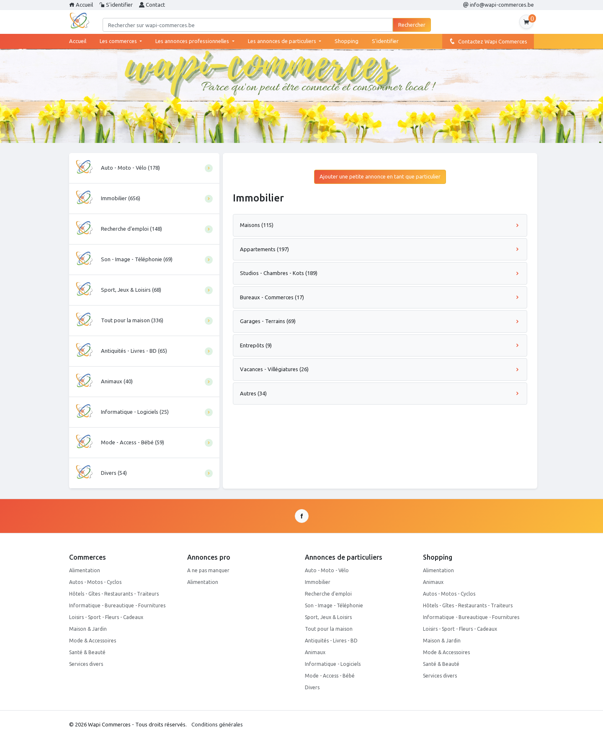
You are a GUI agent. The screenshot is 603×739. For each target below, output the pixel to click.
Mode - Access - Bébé (330, 675)
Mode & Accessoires (92, 640)
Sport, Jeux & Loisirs (328, 617)
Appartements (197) (380, 249)
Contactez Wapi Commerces (488, 41)
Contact (152, 5)
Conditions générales (217, 724)
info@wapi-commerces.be (498, 5)
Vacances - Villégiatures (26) (380, 369)
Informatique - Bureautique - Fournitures (117, 605)
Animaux (315, 652)
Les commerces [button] (119, 41)
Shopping (346, 41)
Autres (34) (380, 393)
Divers (312, 687)
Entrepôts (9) (380, 345)
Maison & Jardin (88, 629)
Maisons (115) (380, 225)
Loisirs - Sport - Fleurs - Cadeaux (106, 617)
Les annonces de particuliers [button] (282, 41)
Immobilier (317, 582)
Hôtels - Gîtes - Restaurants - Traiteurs (114, 593)
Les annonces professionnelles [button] (192, 41)
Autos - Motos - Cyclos (95, 582)
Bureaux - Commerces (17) (380, 297)
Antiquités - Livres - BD (331, 640)
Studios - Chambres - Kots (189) (380, 273)
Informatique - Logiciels (333, 664)
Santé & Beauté (87, 652)
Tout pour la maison (329, 629)
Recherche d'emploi (328, 593)
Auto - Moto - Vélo (327, 570)
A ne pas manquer (208, 570)
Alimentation (84, 570)
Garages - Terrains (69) (380, 321)
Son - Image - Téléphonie (334, 605)
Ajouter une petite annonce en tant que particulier (380, 176)
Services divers (86, 664)
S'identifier (116, 5)
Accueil (81, 5)
